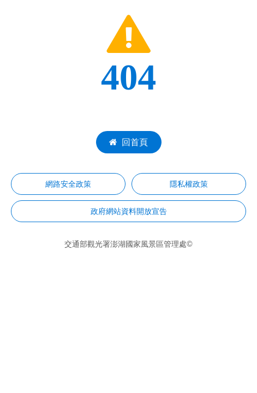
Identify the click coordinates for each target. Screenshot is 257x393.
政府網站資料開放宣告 (129, 211)
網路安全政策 (68, 184)
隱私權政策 (189, 184)
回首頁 (128, 142)
